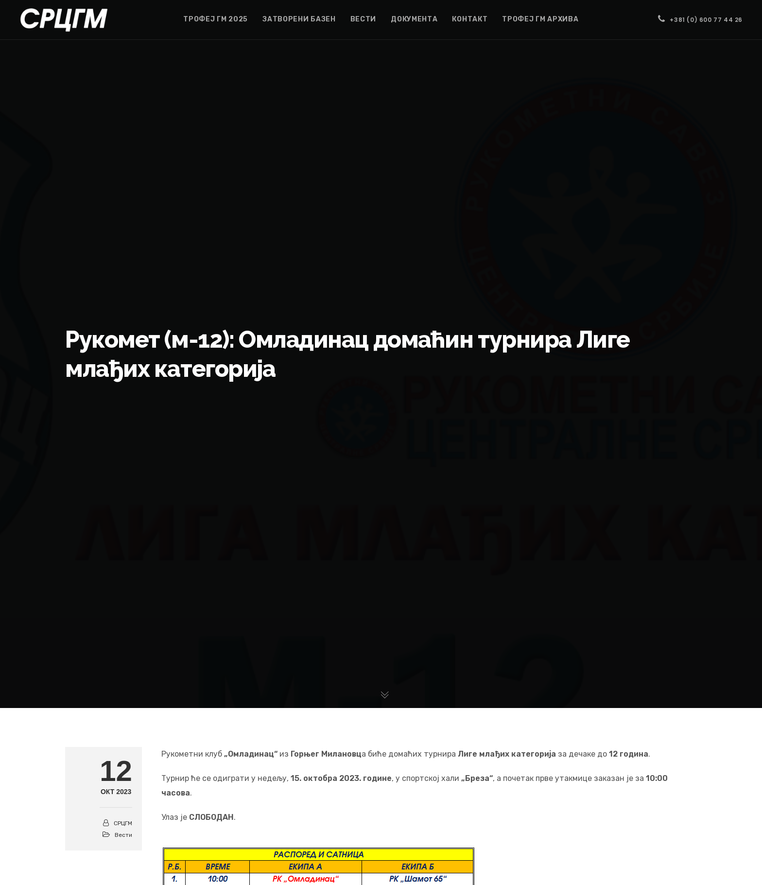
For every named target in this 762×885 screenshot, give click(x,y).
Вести (123, 835)
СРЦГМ (123, 823)
